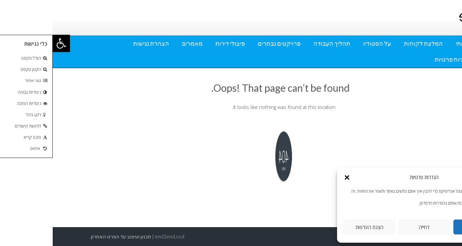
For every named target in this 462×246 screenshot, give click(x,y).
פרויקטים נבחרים (226, 43)
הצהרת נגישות (98, 43)
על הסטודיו (324, 43)
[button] (8, 43)
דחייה (371, 227)
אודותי (411, 43)
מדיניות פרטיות (400, 59)
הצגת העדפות (317, 227)
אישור (426, 227)
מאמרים (139, 43)
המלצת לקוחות (370, 43)
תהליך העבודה (279, 43)
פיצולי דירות (177, 43)
